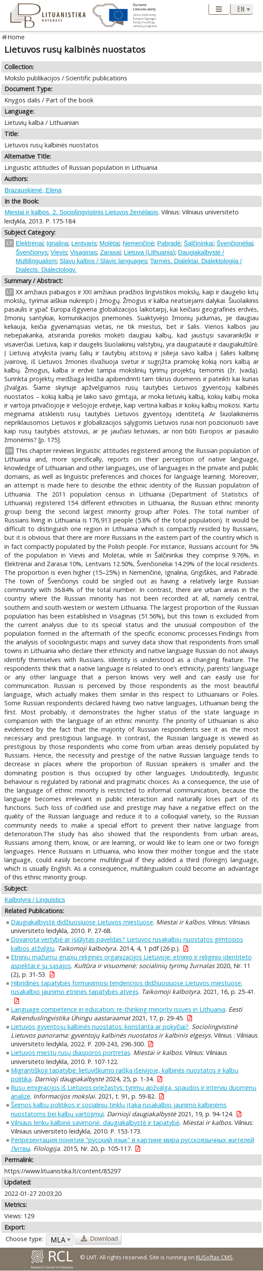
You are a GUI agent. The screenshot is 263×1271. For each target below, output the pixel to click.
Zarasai (110, 252)
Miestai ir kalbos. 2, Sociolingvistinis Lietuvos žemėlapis (81, 212)
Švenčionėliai (235, 243)
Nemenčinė (138, 243)
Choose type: (24, 1239)
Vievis (59, 252)
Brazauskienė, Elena (32, 190)
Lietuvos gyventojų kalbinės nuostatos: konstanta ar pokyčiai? (100, 1027)
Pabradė (168, 243)
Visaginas (83, 252)
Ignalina (57, 243)
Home (16, 37)
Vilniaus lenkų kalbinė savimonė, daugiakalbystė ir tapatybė (95, 1122)
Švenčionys (32, 252)
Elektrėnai (29, 243)
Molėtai (109, 243)
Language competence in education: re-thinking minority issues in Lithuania (118, 1009)
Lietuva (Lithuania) (149, 252)
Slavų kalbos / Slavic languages (103, 261)
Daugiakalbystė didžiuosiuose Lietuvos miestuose (82, 922)
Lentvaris (83, 243)
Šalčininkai (199, 243)
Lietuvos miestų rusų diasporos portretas (70, 1052)
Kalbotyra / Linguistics (34, 899)
